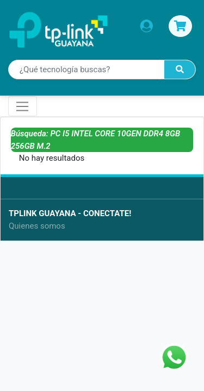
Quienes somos (37, 226)
